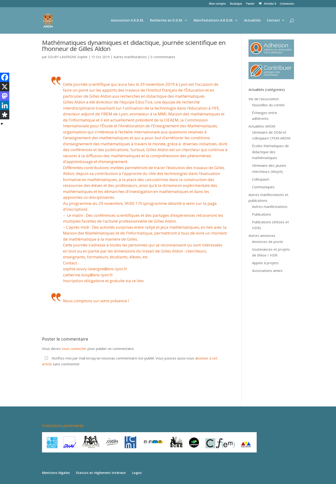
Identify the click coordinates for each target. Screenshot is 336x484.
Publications (261, 214)
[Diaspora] (4, 114)
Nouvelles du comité (268, 105)
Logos (137, 472)
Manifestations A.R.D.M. (213, 20)
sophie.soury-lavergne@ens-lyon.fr (95, 268)
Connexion (287, 4)
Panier (250, 4)
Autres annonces (261, 235)
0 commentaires (162, 57)
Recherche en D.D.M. (166, 20)
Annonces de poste (267, 241)
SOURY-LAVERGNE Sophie (68, 57)
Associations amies (267, 270)
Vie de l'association (263, 98)
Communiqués (263, 187)
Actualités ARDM (261, 126)
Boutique (236, 4)
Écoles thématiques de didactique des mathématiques (270, 151)
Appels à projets (265, 262)
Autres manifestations (130, 57)
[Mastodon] (4, 96)
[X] (4, 86)
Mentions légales (56, 472)
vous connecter (74, 348)
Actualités (252, 20)
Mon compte (217, 4)
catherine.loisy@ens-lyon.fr (88, 275)
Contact (273, 20)
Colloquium (260, 179)
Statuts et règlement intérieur (101, 472)
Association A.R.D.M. (127, 20)
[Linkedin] (4, 105)
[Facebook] (4, 77)
